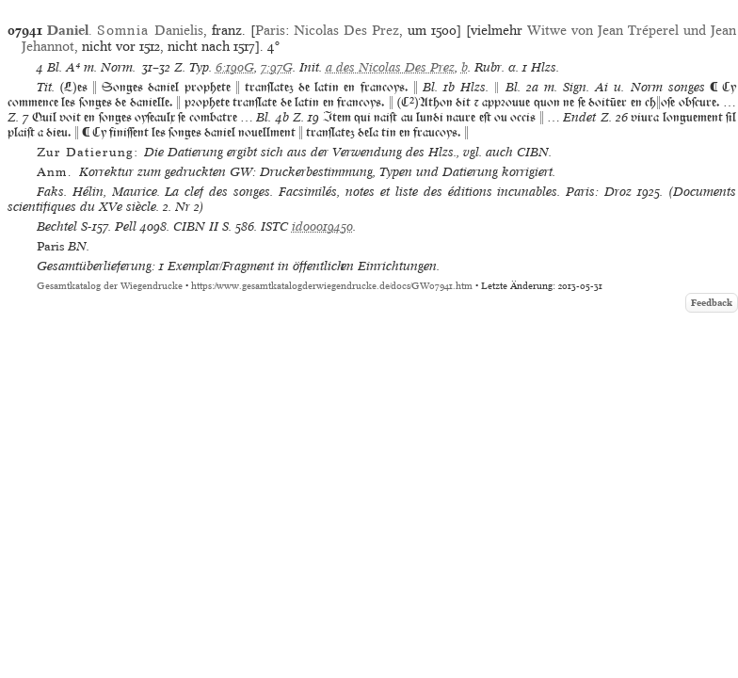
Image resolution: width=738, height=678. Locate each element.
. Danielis (125, 30)
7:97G (277, 67)
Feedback (711, 303)
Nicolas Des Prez (346, 30)
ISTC (274, 226)
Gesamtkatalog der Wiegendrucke (110, 286)
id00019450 (322, 226)
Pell (125, 226)
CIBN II (195, 226)
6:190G (235, 67)
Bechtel (57, 226)
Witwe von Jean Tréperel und (619, 30)
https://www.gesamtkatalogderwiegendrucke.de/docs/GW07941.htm (332, 286)
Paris (270, 30)
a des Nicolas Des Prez (390, 67)
